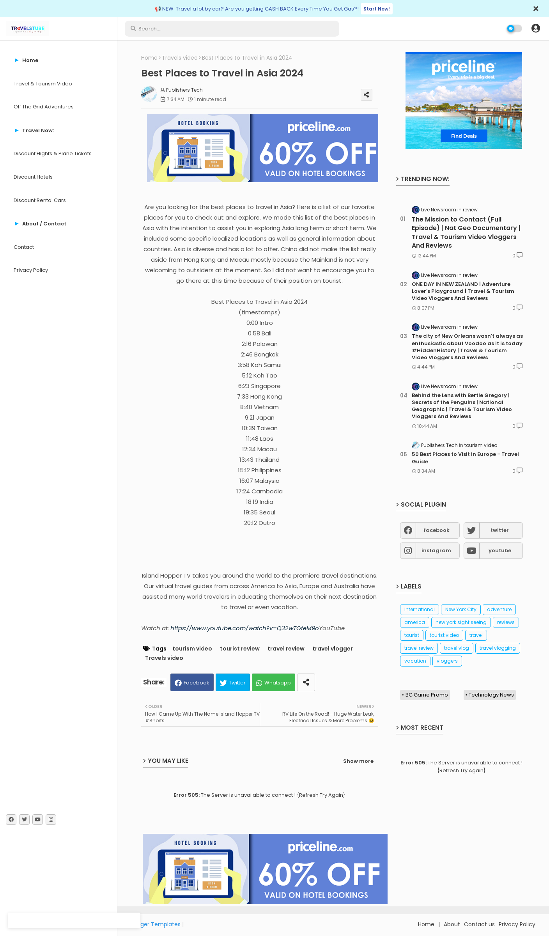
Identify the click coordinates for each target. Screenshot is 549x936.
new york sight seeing (461, 622)
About (452, 924)
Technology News (491, 694)
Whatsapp (277, 682)
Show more (358, 761)
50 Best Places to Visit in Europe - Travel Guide (465, 458)
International (419, 609)
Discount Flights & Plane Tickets (53, 153)
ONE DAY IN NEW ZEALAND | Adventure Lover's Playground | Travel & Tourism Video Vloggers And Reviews (463, 291)
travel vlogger (332, 648)
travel (476, 635)
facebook (436, 530)
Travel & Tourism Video (43, 83)
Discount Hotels (33, 177)
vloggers (447, 661)
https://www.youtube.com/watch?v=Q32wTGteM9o (244, 628)
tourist (411, 635)
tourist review (240, 648)
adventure (499, 609)
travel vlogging (498, 648)
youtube (500, 550)
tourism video (192, 648)
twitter (500, 530)
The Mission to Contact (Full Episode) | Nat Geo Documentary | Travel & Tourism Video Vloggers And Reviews (466, 232)
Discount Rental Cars (40, 200)
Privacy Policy (31, 270)
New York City (460, 609)
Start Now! (376, 8)
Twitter (237, 682)
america (414, 622)
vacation (415, 661)
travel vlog (456, 648)
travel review (286, 648)
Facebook (196, 682)
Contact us (479, 924)
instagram (436, 550)
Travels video (180, 58)
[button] (536, 28)
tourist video (444, 635)
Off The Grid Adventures (44, 106)
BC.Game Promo (427, 694)
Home (149, 58)
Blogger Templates (155, 924)
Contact (24, 247)
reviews (506, 622)
